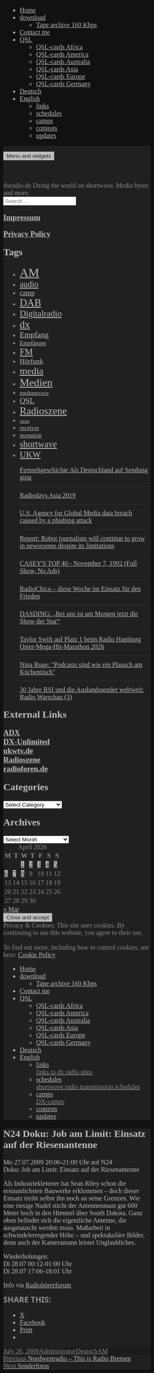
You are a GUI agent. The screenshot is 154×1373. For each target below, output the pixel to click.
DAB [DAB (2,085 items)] (30, 302)
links (42, 105)
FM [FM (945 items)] (26, 352)
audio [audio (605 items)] (29, 284)
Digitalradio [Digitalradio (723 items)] (41, 313)
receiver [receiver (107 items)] (29, 428)
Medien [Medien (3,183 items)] (36, 383)
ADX (11, 732)
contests (46, 128)
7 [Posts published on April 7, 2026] (14, 873)
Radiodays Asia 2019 (48, 495)
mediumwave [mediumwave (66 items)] (34, 393)
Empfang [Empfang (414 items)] (34, 334)
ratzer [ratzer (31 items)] (25, 421)
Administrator (57, 1351)
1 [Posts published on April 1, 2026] (22, 864)
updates (46, 135)
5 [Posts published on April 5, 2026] (55, 864)
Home (28, 10)
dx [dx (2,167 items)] (25, 324)
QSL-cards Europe (60, 76)
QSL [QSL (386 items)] (27, 400)
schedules (49, 113)
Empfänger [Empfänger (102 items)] (33, 343)
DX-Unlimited (26, 741)
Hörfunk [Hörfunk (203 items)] (31, 361)
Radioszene (21, 759)
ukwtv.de (18, 750)
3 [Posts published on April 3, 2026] (39, 864)
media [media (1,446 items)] (31, 371)
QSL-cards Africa (59, 46)
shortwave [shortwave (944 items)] (38, 444)
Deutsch (30, 91)
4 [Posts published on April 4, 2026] (47, 864)
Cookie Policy (36, 954)
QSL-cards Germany (63, 83)
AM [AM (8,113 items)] (29, 272)
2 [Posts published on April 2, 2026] (30, 864)
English (30, 98)
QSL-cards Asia (57, 69)
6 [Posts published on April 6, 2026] (6, 873)
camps (44, 120)
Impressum (21, 217)
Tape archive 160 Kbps (66, 24)
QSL (26, 39)
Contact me (35, 32)
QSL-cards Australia (63, 61)
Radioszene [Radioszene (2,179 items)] (43, 410)
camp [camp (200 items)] (27, 293)
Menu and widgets (29, 156)
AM (102, 1351)
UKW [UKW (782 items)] (30, 454)
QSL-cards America (62, 54)
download (33, 17)
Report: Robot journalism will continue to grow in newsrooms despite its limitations (82, 542)
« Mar (11, 909)
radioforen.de (25, 768)
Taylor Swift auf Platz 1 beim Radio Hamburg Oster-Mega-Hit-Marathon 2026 (80, 643)
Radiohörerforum (48, 1285)
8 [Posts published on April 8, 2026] (22, 873)
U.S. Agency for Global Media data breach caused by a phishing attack (76, 516)
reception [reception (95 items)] (30, 435)
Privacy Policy (27, 234)
